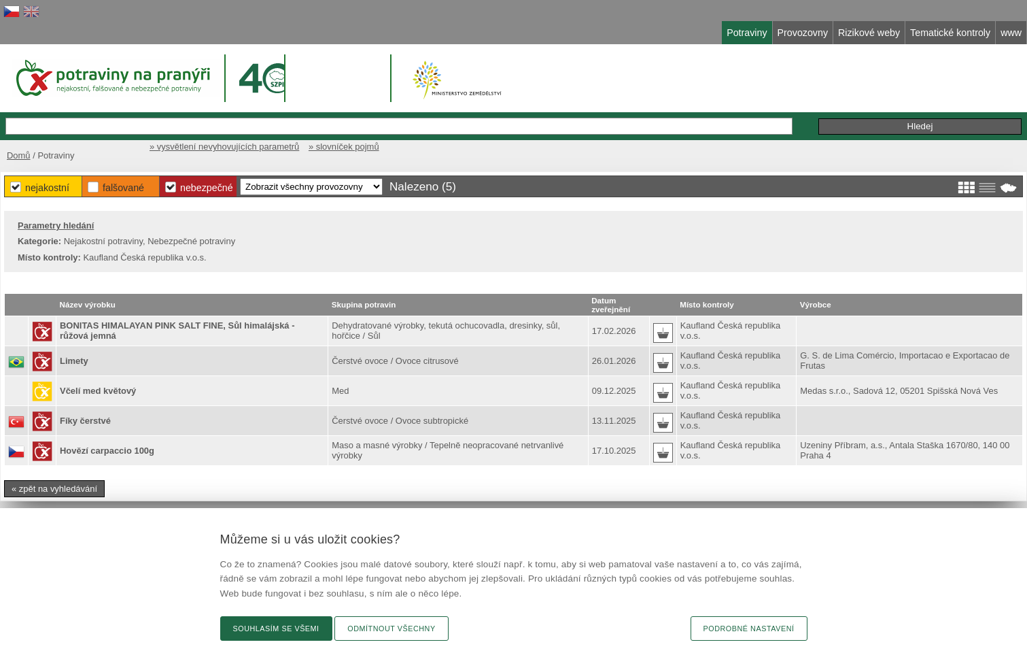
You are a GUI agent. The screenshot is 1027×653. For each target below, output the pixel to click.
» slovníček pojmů (344, 146)
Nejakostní (47, 187)
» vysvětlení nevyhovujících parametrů (224, 146)
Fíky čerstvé (85, 421)
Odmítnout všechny (391, 628)
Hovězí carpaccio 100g (107, 451)
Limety (74, 361)
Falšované (123, 187)
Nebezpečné (206, 187)
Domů (19, 155)
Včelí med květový (98, 391)
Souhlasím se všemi (276, 628)
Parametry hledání (56, 225)
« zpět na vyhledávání (54, 489)
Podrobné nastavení (749, 628)
